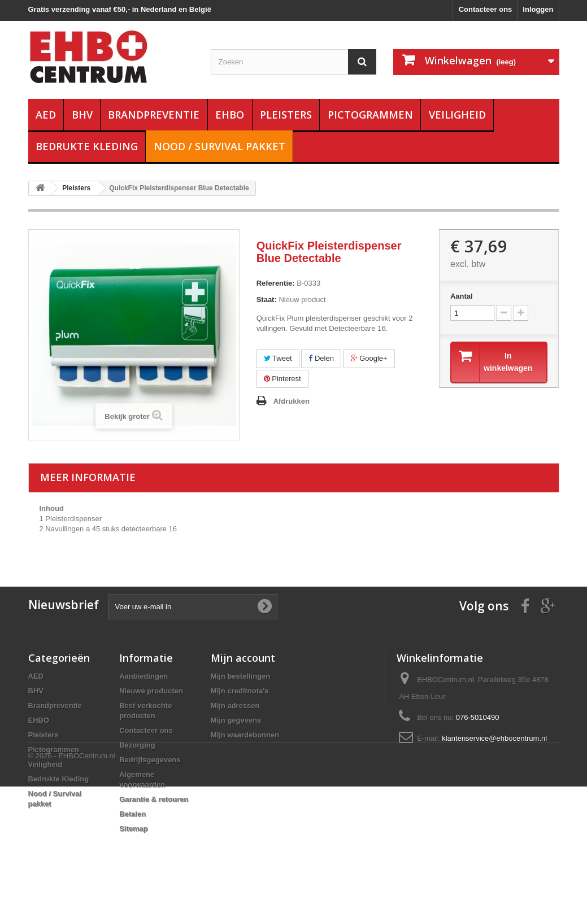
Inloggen (538, 9)
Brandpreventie (153, 114)
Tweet (278, 358)
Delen (321, 358)
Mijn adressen (235, 705)
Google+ (369, 358)
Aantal (461, 296)
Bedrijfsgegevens (149, 759)
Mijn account (243, 658)
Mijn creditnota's (240, 691)
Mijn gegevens (236, 720)
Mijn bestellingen (240, 676)
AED (46, 114)
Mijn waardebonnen (245, 735)
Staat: (266, 299)
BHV (82, 114)
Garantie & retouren (153, 799)
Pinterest (282, 378)
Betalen (132, 814)
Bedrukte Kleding (87, 146)
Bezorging (137, 745)
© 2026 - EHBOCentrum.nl (71, 869)
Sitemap (133, 828)
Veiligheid (457, 114)
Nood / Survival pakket (219, 146)
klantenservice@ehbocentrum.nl (494, 738)
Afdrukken (291, 401)
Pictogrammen (370, 114)
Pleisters (286, 114)
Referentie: (275, 283)
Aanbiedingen (143, 676)
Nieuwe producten (151, 691)
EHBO (229, 114)
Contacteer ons (485, 9)
